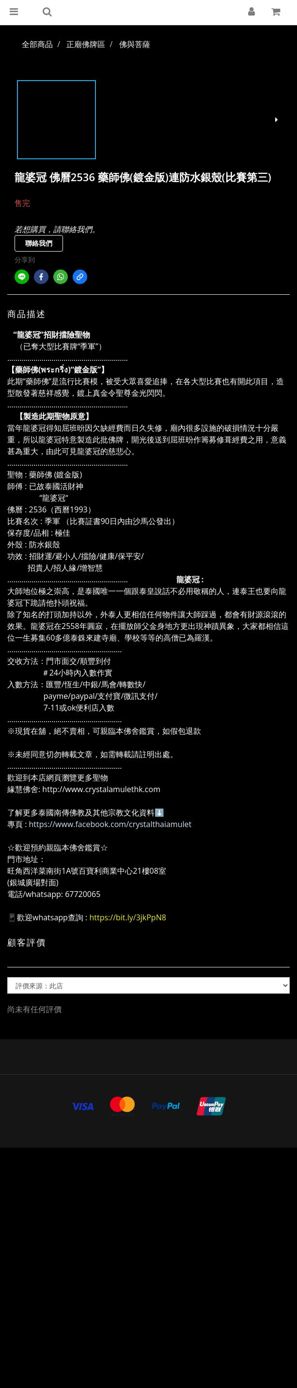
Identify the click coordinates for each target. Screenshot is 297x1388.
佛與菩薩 (134, 44)
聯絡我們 (38, 243)
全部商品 (37, 44)
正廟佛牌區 (85, 44)
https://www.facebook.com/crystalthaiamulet (110, 824)
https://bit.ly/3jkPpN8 (127, 917)
